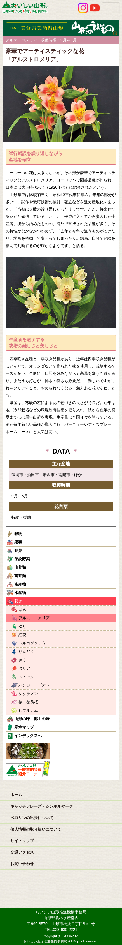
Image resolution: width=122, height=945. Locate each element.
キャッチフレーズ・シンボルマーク (41, 806)
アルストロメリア (34, 618)
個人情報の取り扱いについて (35, 829)
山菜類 (20, 567)
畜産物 (20, 584)
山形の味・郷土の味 (32, 719)
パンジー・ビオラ (34, 685)
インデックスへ (28, 735)
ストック (26, 676)
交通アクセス (22, 852)
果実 (18, 542)
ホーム (16, 794)
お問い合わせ (22, 863)
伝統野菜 (22, 559)
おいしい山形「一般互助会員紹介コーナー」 (29, 769)
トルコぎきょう (32, 643)
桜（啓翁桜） (30, 702)
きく (22, 660)
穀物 (18, 534)
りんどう (26, 651)
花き (18, 601)
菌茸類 (20, 576)
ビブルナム (28, 710)
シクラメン (28, 693)
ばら (22, 609)
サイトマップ (22, 840)
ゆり (22, 626)
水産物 (20, 592)
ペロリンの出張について (31, 817)
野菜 (18, 550)
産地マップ (24, 727)
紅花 (22, 634)
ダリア (24, 668)
